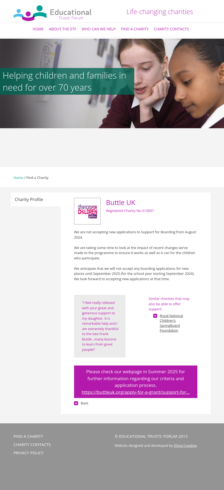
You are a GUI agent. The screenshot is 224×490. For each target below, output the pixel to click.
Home (38, 28)
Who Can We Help (99, 28)
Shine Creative (185, 445)
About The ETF (62, 28)
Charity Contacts (171, 28)
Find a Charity (135, 28)
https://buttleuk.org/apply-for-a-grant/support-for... (136, 392)
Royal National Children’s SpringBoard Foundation (171, 323)
